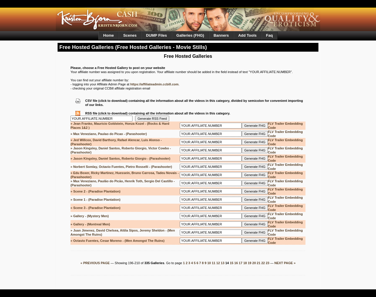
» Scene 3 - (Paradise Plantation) (95, 208)
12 (218, 263)
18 (245, 263)
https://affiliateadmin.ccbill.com (154, 84)
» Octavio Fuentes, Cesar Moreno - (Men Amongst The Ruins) (117, 240)
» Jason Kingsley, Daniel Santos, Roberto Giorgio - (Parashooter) (120, 158)
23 (267, 263)
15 (231, 263)
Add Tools (247, 35)
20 (254, 263)
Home (108, 35)
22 (263, 263)
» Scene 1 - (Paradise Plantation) (95, 199)
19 (249, 263)
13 (222, 263)
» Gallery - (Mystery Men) (89, 216)
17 (240, 263)
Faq (269, 35)
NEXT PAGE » (285, 263)
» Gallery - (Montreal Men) (90, 224)
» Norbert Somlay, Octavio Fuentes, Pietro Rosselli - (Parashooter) (121, 166)
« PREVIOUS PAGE (95, 263)
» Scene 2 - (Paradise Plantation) (95, 191)
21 (258, 263)
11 (213, 263)
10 (209, 263)
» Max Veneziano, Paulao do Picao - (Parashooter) (108, 134)
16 (236, 263)
